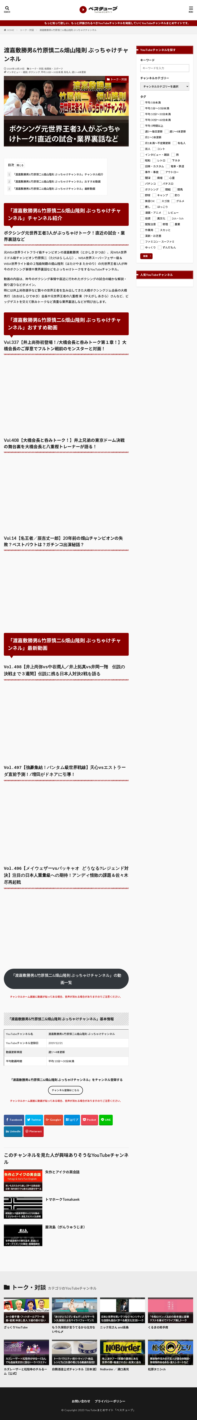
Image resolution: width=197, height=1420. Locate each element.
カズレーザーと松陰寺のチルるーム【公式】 (25, 1367)
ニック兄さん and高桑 (114, 1323)
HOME (10, 30)
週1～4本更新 (79, 72)
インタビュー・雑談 (17, 72)
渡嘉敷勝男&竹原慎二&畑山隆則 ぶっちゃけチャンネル (68, 30)
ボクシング (34, 72)
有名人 (67, 72)
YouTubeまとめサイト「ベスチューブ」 (110, 1406)
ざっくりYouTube (16, 1323)
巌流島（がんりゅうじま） (66, 1223)
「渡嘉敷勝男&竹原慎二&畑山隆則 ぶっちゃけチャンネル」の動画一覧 (66, 975)
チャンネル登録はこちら (65, 1086)
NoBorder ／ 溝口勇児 (114, 1365)
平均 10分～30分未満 (52, 72)
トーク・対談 (27, 30)
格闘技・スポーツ (53, 68)
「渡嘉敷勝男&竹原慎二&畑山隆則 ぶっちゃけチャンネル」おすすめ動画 (54, 181)
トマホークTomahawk (62, 1195)
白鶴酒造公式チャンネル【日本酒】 (74, 1365)
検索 (145, 256)
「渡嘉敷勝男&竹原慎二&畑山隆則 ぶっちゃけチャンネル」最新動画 (51, 188)
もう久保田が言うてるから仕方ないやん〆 (73, 1325)
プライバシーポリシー (110, 1397)
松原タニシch (157, 1365)
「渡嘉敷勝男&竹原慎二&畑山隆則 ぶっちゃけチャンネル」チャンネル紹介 (55, 174)
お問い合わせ (81, 1397)
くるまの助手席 (158, 1323)
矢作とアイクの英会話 (62, 1168)
